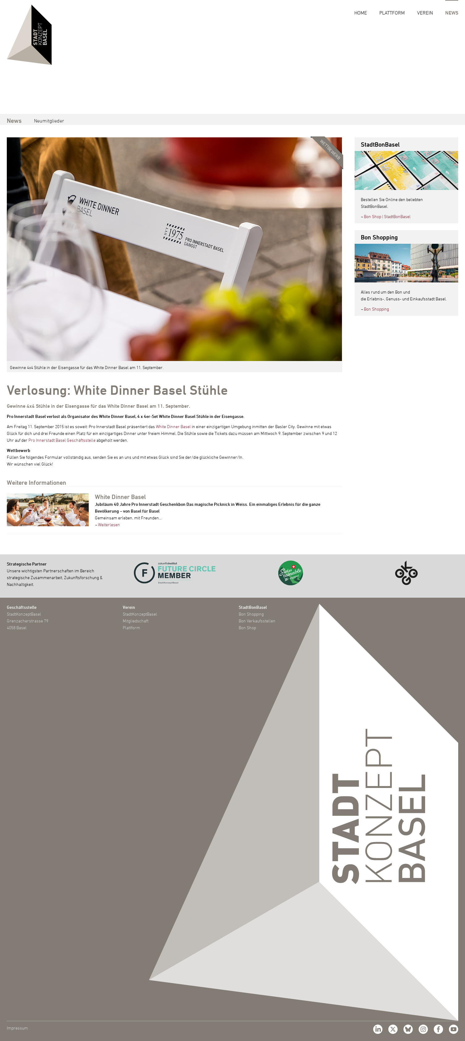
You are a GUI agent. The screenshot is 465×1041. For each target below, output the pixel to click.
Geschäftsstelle (21, 607)
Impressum (17, 1027)
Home (360, 12)
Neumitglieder (49, 120)
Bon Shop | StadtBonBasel (387, 216)
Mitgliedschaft (135, 620)
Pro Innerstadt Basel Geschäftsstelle (62, 440)
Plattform (392, 12)
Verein (425, 12)
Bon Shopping (376, 309)
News (451, 12)
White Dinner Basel (173, 426)
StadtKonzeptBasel (140, 614)
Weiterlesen (109, 524)
